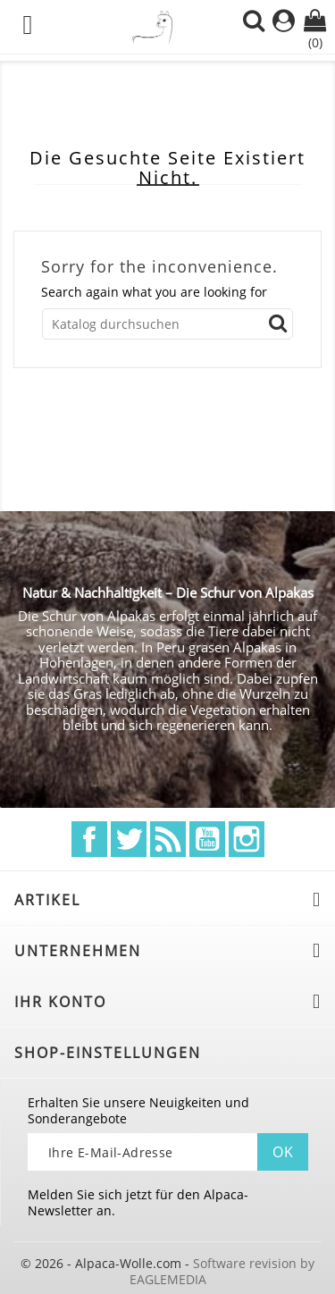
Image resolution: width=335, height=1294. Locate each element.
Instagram (246, 839)
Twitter (129, 839)
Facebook (89, 839)
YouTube (207, 839)
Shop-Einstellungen (107, 1053)
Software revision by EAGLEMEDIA (222, 1271)
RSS (168, 839)
